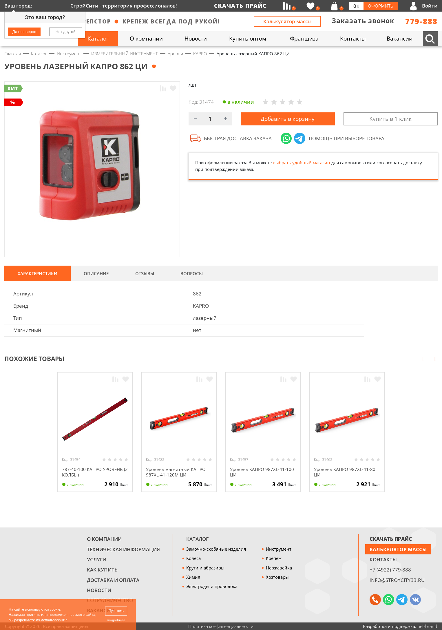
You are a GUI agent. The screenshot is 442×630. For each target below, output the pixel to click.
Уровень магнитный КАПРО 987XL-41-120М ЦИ (176, 471)
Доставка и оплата (113, 580)
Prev (423, 358)
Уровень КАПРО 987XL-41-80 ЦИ (344, 471)
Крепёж (274, 558)
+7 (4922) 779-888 (390, 569)
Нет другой (66, 32)
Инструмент (278, 549)
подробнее (116, 620)
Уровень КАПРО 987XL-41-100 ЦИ (262, 471)
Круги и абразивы (205, 568)
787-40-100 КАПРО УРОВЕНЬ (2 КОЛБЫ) (95, 471)
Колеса (193, 558)
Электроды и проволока (212, 586)
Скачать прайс (240, 6)
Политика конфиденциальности (220, 626)
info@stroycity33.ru (397, 580)
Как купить (102, 569)
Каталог (197, 539)
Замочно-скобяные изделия (216, 549)
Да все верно (24, 32)
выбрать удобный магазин (301, 164)
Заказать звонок (363, 20)
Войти (430, 5)
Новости (99, 590)
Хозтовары (277, 577)
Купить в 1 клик (390, 119)
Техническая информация (123, 549)
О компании (104, 539)
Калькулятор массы (287, 21)
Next (435, 358)
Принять (116, 610)
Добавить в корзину (288, 119)
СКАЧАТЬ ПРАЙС (391, 539)
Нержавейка (279, 568)
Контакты (383, 559)
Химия (193, 577)
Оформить (380, 6)
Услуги (96, 559)
